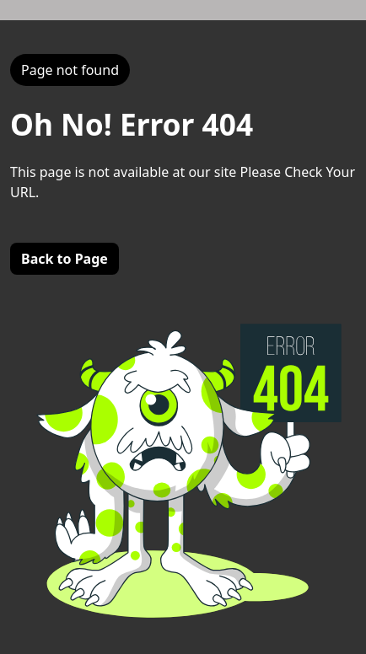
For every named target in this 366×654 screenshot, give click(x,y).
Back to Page (64, 258)
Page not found (70, 70)
